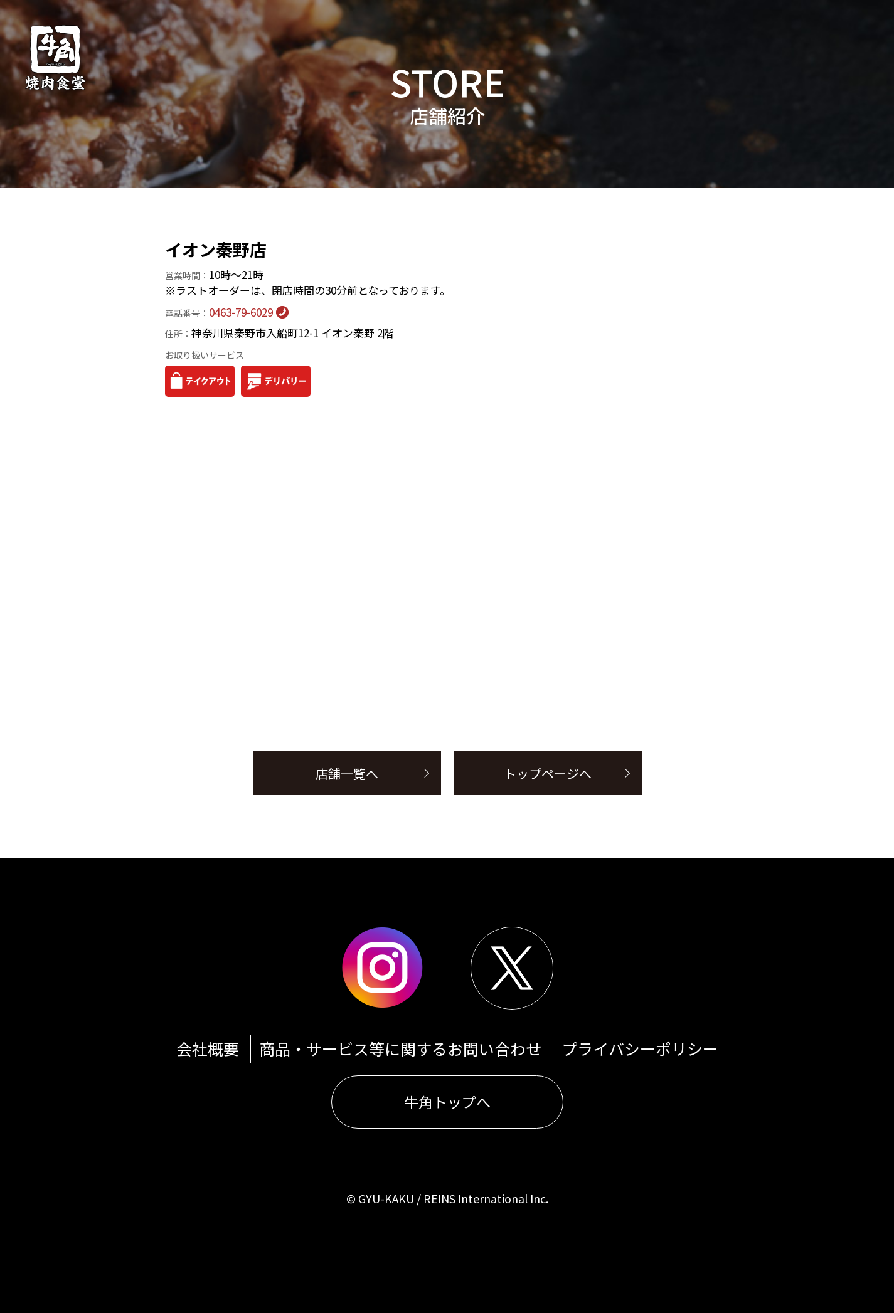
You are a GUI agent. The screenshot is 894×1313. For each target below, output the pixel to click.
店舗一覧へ (347, 773)
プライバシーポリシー (639, 1048)
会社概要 (207, 1048)
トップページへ (548, 773)
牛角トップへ (447, 1101)
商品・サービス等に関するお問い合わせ (400, 1048)
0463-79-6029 (219, 312)
